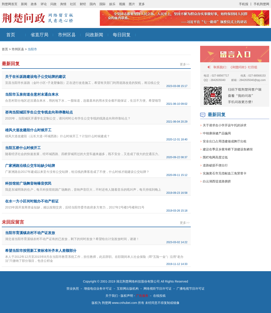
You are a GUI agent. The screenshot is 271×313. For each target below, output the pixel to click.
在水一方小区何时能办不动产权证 (32, 201)
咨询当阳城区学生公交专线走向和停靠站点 (39, 112)
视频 (122, 4)
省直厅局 (39, 34)
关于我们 (111, 295)
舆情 (63, 4)
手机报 (243, 4)
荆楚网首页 (9, 4)
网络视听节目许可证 (158, 288)
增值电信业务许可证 (98, 288)
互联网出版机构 (128, 288)
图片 (132, 4)
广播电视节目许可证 (191, 288)
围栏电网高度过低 (215, 157)
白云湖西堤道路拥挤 (217, 181)
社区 (73, 4)
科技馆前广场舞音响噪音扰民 (28, 183)
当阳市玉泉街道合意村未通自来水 (32, 94)
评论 (44, 4)
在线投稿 (159, 295)
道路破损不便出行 (215, 165)
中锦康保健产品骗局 (217, 133)
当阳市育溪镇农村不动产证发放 (30, 233)
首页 (10, 34)
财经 (83, 4)
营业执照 (72, 288)
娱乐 (112, 4)
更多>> (185, 64)
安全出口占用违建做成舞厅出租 (224, 141)
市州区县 (67, 34)
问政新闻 (94, 34)
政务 (34, 4)
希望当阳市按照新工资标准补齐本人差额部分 (40, 250)
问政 (53, 4)
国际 (102, 4)
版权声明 (127, 295)
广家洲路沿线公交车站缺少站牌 (30, 166)
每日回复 (122, 34)
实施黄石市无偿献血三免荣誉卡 (224, 173)
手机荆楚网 (261, 4)
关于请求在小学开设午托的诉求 (224, 125)
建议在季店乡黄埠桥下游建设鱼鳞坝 (228, 149)
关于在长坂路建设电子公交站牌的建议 (35, 77)
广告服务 (142, 295)
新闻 (24, 4)
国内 (93, 4)
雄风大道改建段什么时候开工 (28, 130)
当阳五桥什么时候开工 (23, 148)
